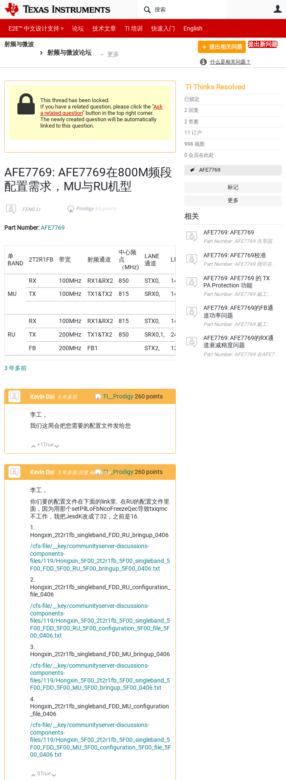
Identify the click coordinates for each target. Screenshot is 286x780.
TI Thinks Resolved (215, 87)
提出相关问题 (222, 48)
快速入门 (155, 28)
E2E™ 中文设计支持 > (33, 28)
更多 (115, 54)
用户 (277, 9)
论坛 (73, 28)
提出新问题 (263, 44)
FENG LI (31, 209)
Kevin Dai (43, 396)
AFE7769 (209, 170)
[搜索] (182, 9)
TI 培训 (126, 28)
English (183, 28)
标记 (233, 187)
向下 (57, 447)
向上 (33, 447)
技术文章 (98, 28)
